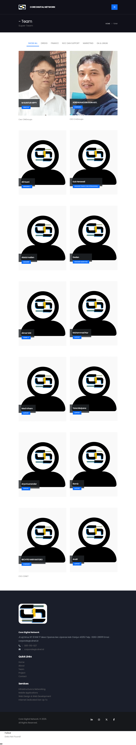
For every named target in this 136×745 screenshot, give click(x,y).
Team (21, 669)
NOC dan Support (71, 43)
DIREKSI (44, 43)
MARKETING (88, 43)
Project (22, 672)
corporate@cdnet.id (34, 649)
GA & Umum (102, 43)
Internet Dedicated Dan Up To (33, 699)
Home (108, 23)
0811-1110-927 (30, 645)
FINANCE (55, 43)
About (22, 665)
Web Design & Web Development (35, 696)
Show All (32, 43)
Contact (23, 676)
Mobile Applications (28, 692)
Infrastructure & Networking (32, 689)
